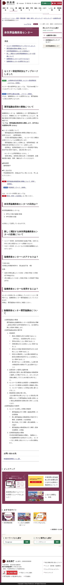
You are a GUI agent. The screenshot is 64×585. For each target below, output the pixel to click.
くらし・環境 (15, 18)
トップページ (6, 18)
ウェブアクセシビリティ (52, 569)
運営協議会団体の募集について (17, 48)
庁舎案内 (27, 576)
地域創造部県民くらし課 (12, 459)
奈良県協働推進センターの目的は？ (18, 51)
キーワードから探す (13, 538)
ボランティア (48, 18)
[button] (20, 3)
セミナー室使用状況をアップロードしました (21, 46)
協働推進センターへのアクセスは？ (18, 59)
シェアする (27, 24)
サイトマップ (49, 572)
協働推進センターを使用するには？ (18, 61)
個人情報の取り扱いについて (53, 562)
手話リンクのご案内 (26, 572)
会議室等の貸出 (51, 35)
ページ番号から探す (43, 538)
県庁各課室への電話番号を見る (13, 576)
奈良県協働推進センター (53, 46)
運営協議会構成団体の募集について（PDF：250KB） (21, 183)
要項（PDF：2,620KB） (15, 196)
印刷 (36, 24)
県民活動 (22, 18)
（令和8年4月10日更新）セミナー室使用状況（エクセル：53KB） (21, 82)
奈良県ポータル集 (57, 529)
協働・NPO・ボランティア (35, 18)
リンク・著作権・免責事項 (53, 565)
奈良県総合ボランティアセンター (53, 41)
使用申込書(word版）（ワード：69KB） (20, 94)
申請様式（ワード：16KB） (17, 187)
